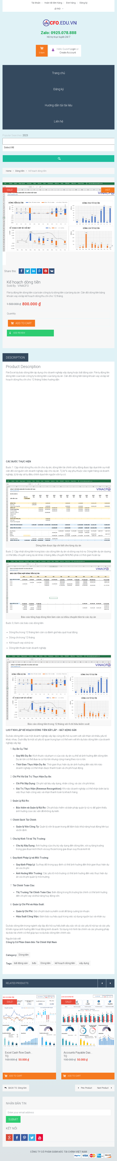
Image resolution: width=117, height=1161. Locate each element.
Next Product (105, 1088)
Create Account (68, 52)
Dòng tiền (19, 171)
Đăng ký (83, 3)
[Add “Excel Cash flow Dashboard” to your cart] (6, 1076)
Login (73, 49)
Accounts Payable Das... (78, 1052)
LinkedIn (33, 271)
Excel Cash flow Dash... (18, 1052)
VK (51, 271)
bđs (34, 963)
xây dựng (84, 963)
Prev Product (84, 1088)
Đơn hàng (71, 3)
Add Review (19, 333)
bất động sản (21, 963)
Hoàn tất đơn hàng (53, 3)
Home (8, 171)
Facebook (21, 271)
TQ (6, 1056)
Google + (39, 271)
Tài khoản (35, 3)
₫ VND (59, 8)
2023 (25, 135)
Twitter (27, 271)
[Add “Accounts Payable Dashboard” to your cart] (65, 1076)
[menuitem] (58, 73)
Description (15, 357)
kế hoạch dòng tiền (65, 963)
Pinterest (45, 271)
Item (42, 50)
